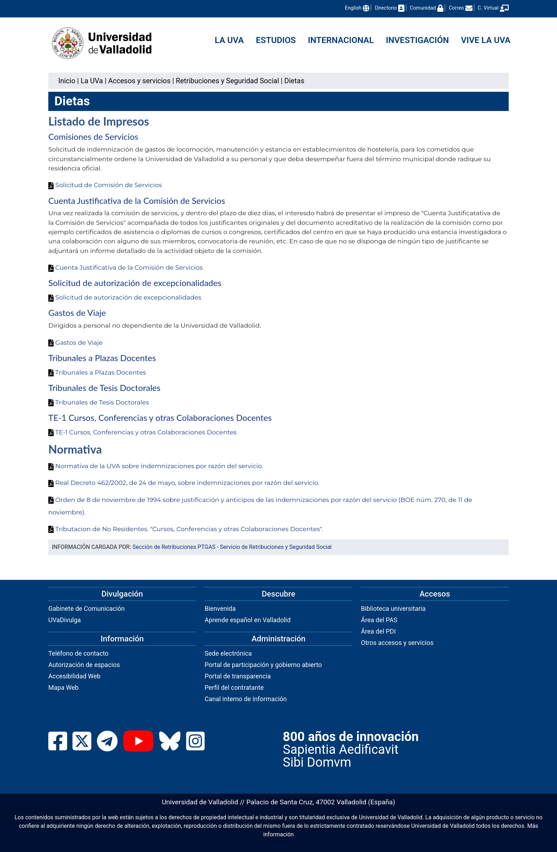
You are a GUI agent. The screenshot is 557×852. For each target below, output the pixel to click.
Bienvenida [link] (220, 608)
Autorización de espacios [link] (84, 664)
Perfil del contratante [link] (234, 687)
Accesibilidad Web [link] (74, 676)
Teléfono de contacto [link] (78, 653)
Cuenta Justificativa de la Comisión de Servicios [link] (125, 267)
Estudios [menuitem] (276, 40)
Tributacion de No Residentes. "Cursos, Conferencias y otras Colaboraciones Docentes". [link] (185, 529)
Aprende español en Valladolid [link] (248, 620)
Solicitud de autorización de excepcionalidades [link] (124, 297)
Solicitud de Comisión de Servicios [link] (105, 185)
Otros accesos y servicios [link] (397, 642)
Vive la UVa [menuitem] (485, 40)
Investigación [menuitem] (417, 40)
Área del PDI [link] (378, 631)
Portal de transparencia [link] (238, 676)
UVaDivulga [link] (64, 620)
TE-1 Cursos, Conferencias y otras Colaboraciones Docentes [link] (142, 432)
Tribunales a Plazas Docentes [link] (97, 372)
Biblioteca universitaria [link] (393, 608)
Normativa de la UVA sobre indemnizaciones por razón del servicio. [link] (155, 466)
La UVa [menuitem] (229, 40)
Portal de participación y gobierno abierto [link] (263, 664)
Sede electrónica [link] (228, 653)
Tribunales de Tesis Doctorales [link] (98, 402)
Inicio (66, 80)
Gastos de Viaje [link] (75, 342)
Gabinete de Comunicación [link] (86, 608)
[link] (92, 80)
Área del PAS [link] (379, 620)
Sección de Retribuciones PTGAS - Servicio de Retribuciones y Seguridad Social (232, 547)
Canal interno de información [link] (246, 699)
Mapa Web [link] (63, 687)
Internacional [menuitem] (341, 40)
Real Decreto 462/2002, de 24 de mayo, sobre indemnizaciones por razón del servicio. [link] (183, 482)
